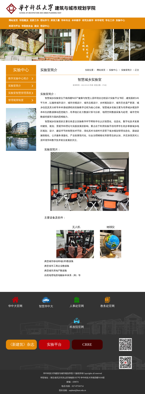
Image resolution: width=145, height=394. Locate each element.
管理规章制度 (16, 100)
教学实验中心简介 (18, 78)
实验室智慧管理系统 (19, 92)
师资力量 (55, 20)
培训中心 (44, 26)
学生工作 (109, 20)
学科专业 (65, 20)
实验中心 (120, 20)
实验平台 (54, 344)
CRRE (87, 344)
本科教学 (76, 20)
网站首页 (13, 20)
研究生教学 (87, 20)
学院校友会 (27, 26)
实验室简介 (14, 85)
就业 (36, 26)
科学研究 (99, 20)
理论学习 (44, 20)
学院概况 (23, 20)
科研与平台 (14, 26)
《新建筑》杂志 (21, 344)
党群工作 (34, 20)
